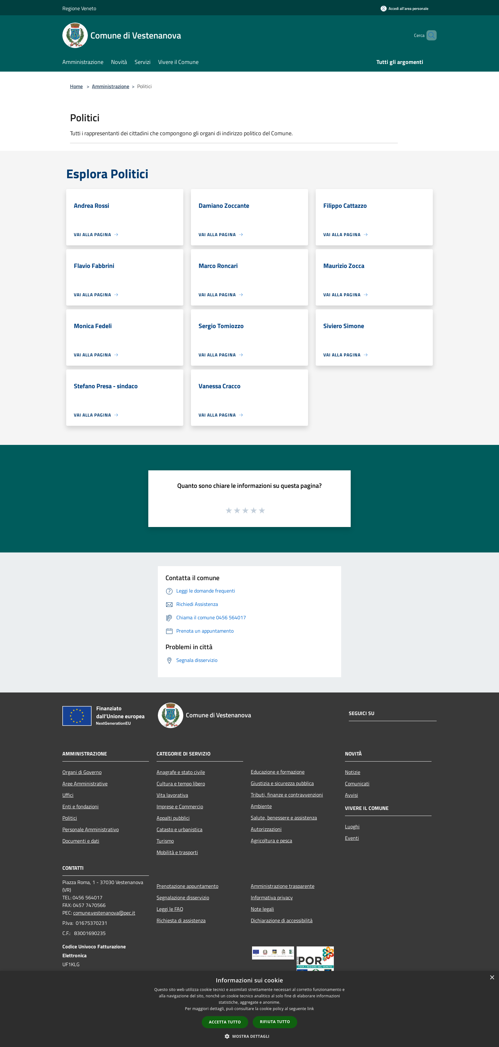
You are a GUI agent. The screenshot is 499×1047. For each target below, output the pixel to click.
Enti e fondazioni (80, 806)
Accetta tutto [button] (225, 1022)
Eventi (352, 838)
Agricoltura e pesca (271, 840)
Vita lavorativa (172, 795)
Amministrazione (110, 86)
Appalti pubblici (173, 818)
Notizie (352, 772)
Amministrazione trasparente (282, 886)
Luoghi (352, 826)
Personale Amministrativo (90, 829)
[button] (249, 1036)
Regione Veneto (79, 8)
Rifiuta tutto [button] (275, 1021)
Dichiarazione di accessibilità (282, 920)
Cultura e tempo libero (181, 783)
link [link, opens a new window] (310, 1008)
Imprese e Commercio (180, 806)
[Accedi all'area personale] (404, 8)
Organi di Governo (82, 772)
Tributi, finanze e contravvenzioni (287, 794)
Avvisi (351, 795)
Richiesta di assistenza (181, 920)
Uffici (68, 795)
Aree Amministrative (85, 783)
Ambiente (261, 806)
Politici (69, 818)
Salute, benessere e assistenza (284, 817)
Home (76, 86)
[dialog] (249, 1009)
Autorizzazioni (266, 829)
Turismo (165, 841)
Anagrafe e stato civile (181, 772)
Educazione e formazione (278, 772)
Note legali (262, 909)
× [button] (491, 977)
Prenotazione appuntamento (187, 886)
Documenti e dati (80, 841)
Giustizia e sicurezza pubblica (282, 783)
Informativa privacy (272, 897)
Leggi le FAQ (170, 909)
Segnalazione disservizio (183, 897)
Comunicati (357, 783)
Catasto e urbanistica (179, 829)
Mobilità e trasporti (177, 852)
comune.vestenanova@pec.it (104, 913)
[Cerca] (429, 35)
